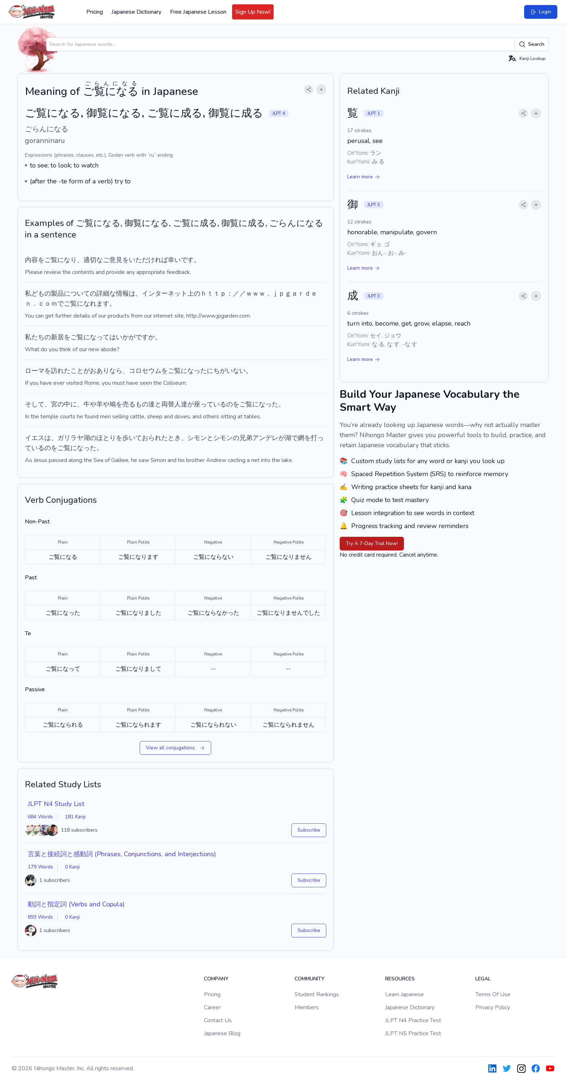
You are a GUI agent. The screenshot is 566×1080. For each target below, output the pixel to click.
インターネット (164, 293)
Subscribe (308, 830)
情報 (122, 293)
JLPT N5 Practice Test (413, 1033)
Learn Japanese (404, 994)
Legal (483, 978)
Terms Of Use (492, 994)
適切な (93, 260)
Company (216, 978)
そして (34, 404)
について (77, 293)
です (187, 260)
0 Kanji (72, 866)
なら (115, 370)
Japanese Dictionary (136, 12)
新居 (57, 337)
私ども (34, 293)
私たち (34, 337)
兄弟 (245, 438)
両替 (167, 404)
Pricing (94, 12)
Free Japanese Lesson (198, 12)
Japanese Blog (222, 1033)
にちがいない (226, 370)
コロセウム (145, 370)
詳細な (106, 293)
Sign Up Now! (252, 12)
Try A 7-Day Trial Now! (372, 543)
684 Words (40, 816)
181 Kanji (75, 816)
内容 (31, 260)
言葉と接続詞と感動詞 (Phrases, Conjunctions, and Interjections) (122, 854)
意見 (115, 260)
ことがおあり (89, 370)
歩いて (132, 438)
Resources (400, 978)
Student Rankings (317, 994)
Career (212, 1007)
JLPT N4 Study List (56, 804)
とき (174, 438)
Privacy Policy (492, 1007)
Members (307, 1007)
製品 (57, 293)
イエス (34, 438)
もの (141, 404)
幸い (174, 260)
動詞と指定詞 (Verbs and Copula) (76, 904)
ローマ (34, 370)
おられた (155, 438)
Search (531, 44)
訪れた (60, 370)
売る (128, 404)
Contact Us (218, 1020)
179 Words (40, 866)
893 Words (40, 917)
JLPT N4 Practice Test (413, 1020)
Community (310, 978)
